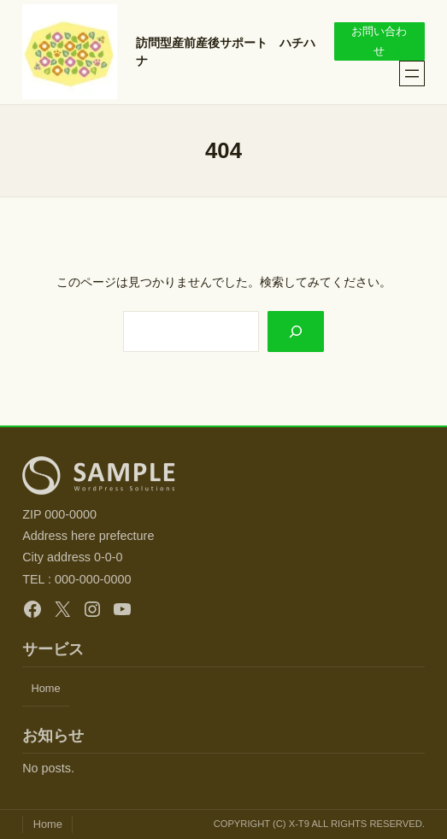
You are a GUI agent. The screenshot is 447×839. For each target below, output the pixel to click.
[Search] (296, 331)
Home (45, 688)
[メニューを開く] (412, 73)
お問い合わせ (379, 40)
